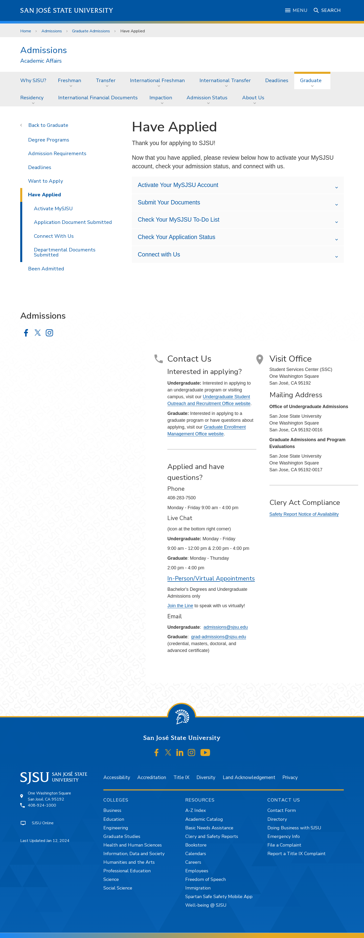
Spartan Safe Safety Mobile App (219, 897)
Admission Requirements (57, 153)
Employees (196, 871)
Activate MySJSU (53, 208)
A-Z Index (195, 810)
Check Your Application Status (176, 237)
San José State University (66, 10)
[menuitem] (33, 80)
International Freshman (157, 80)
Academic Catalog (204, 819)
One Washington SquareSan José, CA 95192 (49, 796)
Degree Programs (48, 139)
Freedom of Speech (205, 879)
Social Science (117, 888)
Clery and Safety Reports (211, 836)
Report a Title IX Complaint (296, 854)
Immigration (198, 888)
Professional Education (127, 871)
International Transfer (225, 80)
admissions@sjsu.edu (225, 627)
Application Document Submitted (73, 222)
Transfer (106, 80)
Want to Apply (45, 181)
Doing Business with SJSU (294, 828)
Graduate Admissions (91, 31)
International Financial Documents (98, 97)
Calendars (195, 854)
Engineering (115, 828)
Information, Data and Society (134, 854)
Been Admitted (46, 268)
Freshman (69, 80)
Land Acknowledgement (249, 777)
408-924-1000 (42, 805)
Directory (277, 819)
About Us (253, 97)
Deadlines (276, 80)
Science (111, 879)
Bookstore (196, 845)
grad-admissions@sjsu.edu (218, 636)
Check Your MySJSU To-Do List (178, 219)
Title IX (181, 777)
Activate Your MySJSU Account (178, 185)
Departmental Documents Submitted (65, 252)
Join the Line (180, 605)
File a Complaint (284, 845)
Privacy (290, 777)
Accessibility (116, 777)
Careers (193, 862)
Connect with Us (159, 254)
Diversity (205, 777)
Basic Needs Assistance (209, 828)
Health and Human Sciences (132, 845)
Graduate (311, 80)
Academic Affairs (41, 61)
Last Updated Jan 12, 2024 (45, 840)
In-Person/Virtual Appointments (211, 578)
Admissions (51, 31)
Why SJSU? (33, 80)
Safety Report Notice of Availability (304, 514)
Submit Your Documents (169, 202)
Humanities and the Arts (129, 862)
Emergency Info (283, 836)
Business (112, 810)
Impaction (160, 97)
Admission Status (207, 97)
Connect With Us (54, 236)
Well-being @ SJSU (205, 905)
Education (113, 819)
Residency (31, 97)
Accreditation (151, 777)
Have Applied (132, 31)
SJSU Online (43, 823)
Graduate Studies (121, 836)
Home (25, 31)
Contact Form (281, 810)
